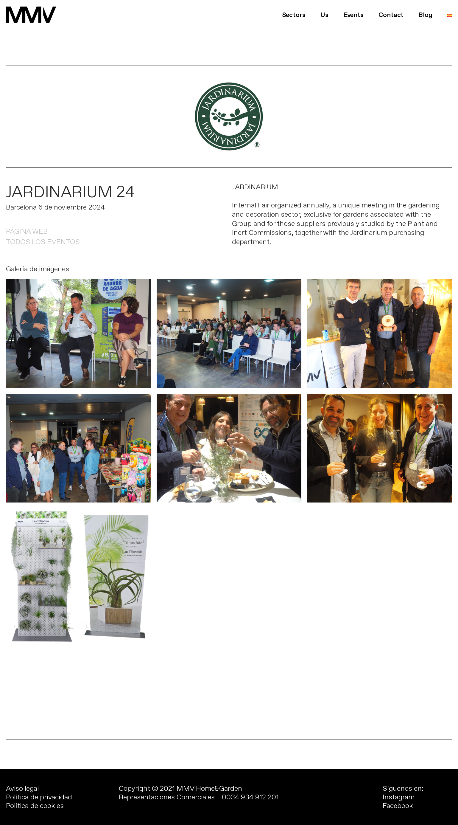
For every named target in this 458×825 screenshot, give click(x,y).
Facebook (398, 805)
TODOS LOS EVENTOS (43, 242)
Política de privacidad (39, 797)
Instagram (399, 797)
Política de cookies (35, 805)
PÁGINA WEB (27, 231)
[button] (9, 9)
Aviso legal (22, 788)
